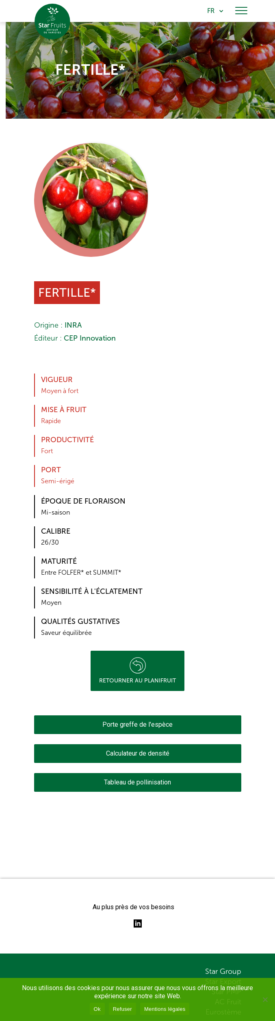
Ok (97, 1009)
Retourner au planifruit (137, 670)
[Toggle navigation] (241, 11)
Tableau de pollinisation (137, 782)
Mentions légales (165, 1009)
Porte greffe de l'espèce (137, 724)
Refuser (122, 1009)
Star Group (223, 971)
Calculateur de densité (137, 753)
